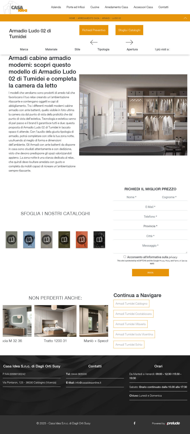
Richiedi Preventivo (93, 30)
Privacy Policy (164, 261)
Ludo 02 (116, 18)
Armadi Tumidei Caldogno (131, 303)
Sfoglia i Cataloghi (129, 30)
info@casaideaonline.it (88, 382)
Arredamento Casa (116, 7)
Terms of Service (180, 261)
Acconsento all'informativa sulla (152, 257)
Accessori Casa (143, 7)
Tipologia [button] (103, 49)
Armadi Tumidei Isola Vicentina (134, 334)
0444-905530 (79, 373)
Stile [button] (77, 49)
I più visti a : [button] (162, 49)
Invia (150, 272)
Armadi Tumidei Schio (129, 344)
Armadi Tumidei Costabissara (133, 313)
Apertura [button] (132, 49)
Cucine (95, 7)
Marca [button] (24, 49)
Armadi (106, 18)
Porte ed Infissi (76, 7)
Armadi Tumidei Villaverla (131, 324)
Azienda (56, 7)
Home (72, 18)
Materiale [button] (51, 49)
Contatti (163, 7)
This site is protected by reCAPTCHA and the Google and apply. (152, 262)
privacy (173, 257)
